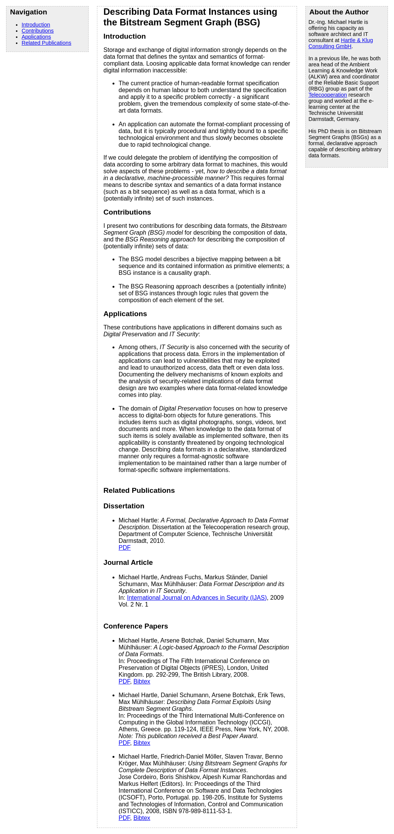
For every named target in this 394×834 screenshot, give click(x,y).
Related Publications (46, 43)
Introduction (36, 25)
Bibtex (141, 681)
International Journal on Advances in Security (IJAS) (197, 597)
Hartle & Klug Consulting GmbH (340, 43)
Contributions (38, 31)
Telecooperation (327, 95)
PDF (125, 547)
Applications (36, 37)
